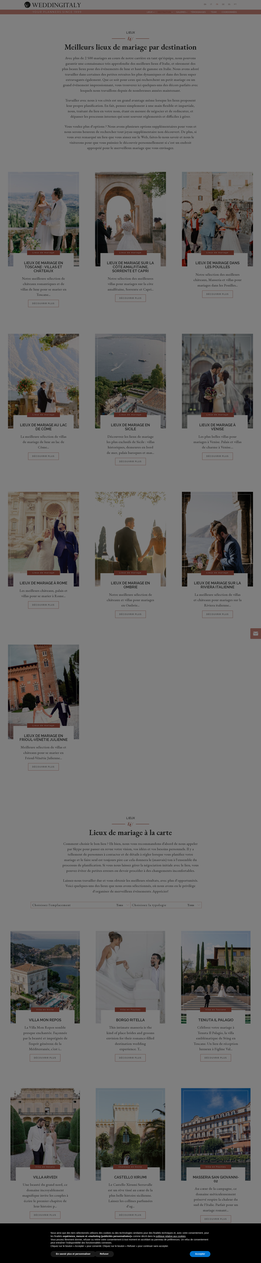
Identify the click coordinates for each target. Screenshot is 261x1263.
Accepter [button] (200, 1254)
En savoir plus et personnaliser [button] (73, 1254)
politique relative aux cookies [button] (171, 1236)
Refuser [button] (104, 1254)
